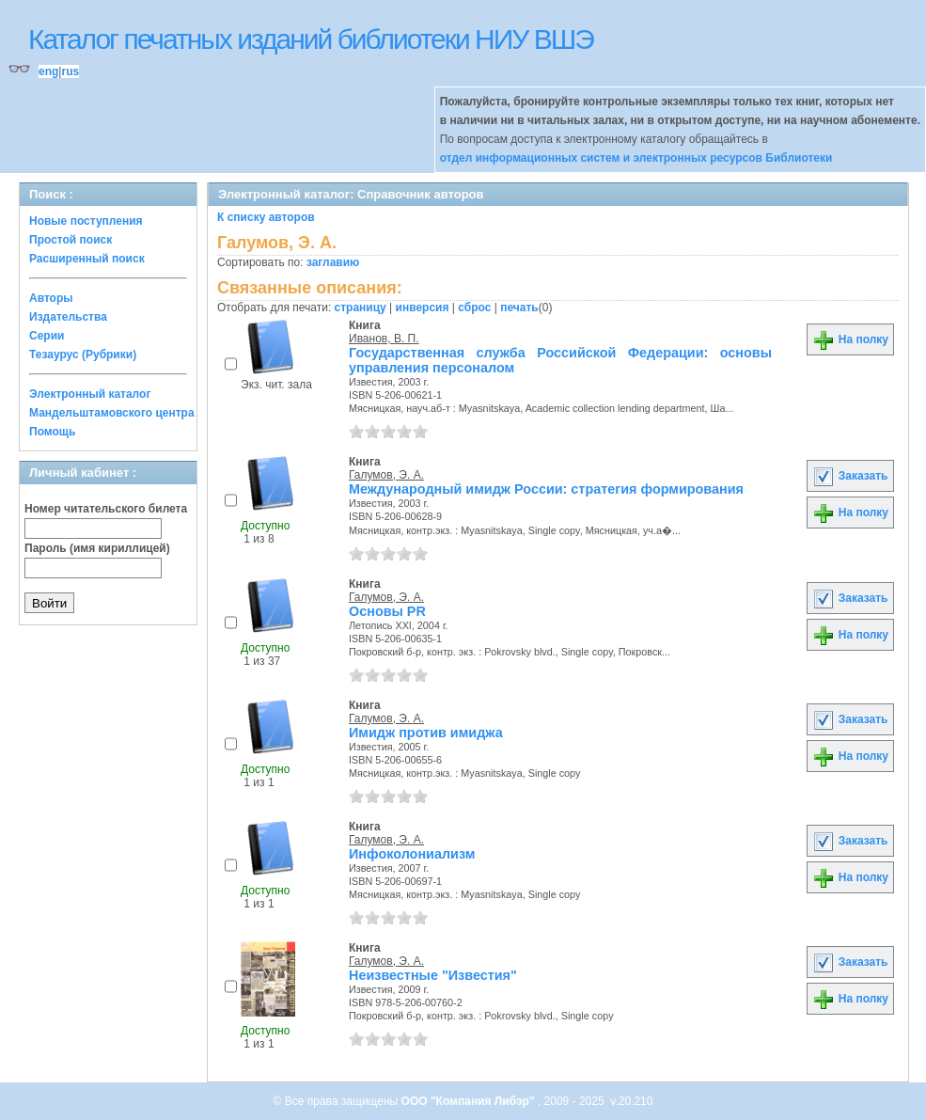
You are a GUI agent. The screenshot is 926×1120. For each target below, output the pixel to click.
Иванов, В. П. (384, 338)
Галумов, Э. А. (386, 474)
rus (70, 71)
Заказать (849, 475)
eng (48, 71)
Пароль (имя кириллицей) (97, 548)
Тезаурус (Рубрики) (82, 354)
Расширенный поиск (87, 258)
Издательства (68, 316)
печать (519, 307)
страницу (360, 307)
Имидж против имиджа (426, 732)
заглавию (332, 262)
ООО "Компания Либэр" (469, 1101)
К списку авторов (266, 217)
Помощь (52, 431)
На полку (850, 339)
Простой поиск (70, 239)
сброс (474, 307)
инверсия (422, 307)
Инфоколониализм (412, 853)
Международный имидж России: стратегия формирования (546, 489)
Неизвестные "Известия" (433, 975)
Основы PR (387, 611)
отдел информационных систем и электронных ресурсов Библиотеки (636, 158)
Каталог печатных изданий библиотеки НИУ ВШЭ (310, 39)
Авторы (51, 298)
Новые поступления (86, 221)
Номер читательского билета (105, 508)
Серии (46, 335)
